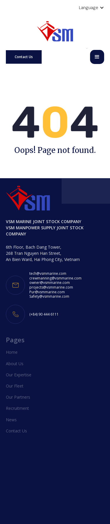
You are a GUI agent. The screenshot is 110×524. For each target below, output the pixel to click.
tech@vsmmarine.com (47, 273)
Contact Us (24, 56)
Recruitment (17, 408)
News (11, 419)
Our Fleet (14, 386)
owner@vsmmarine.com (49, 282)
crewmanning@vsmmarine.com (55, 278)
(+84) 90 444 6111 (44, 314)
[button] (97, 57)
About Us (14, 363)
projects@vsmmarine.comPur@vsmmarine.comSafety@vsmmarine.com (51, 292)
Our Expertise (18, 375)
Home (12, 352)
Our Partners (18, 397)
